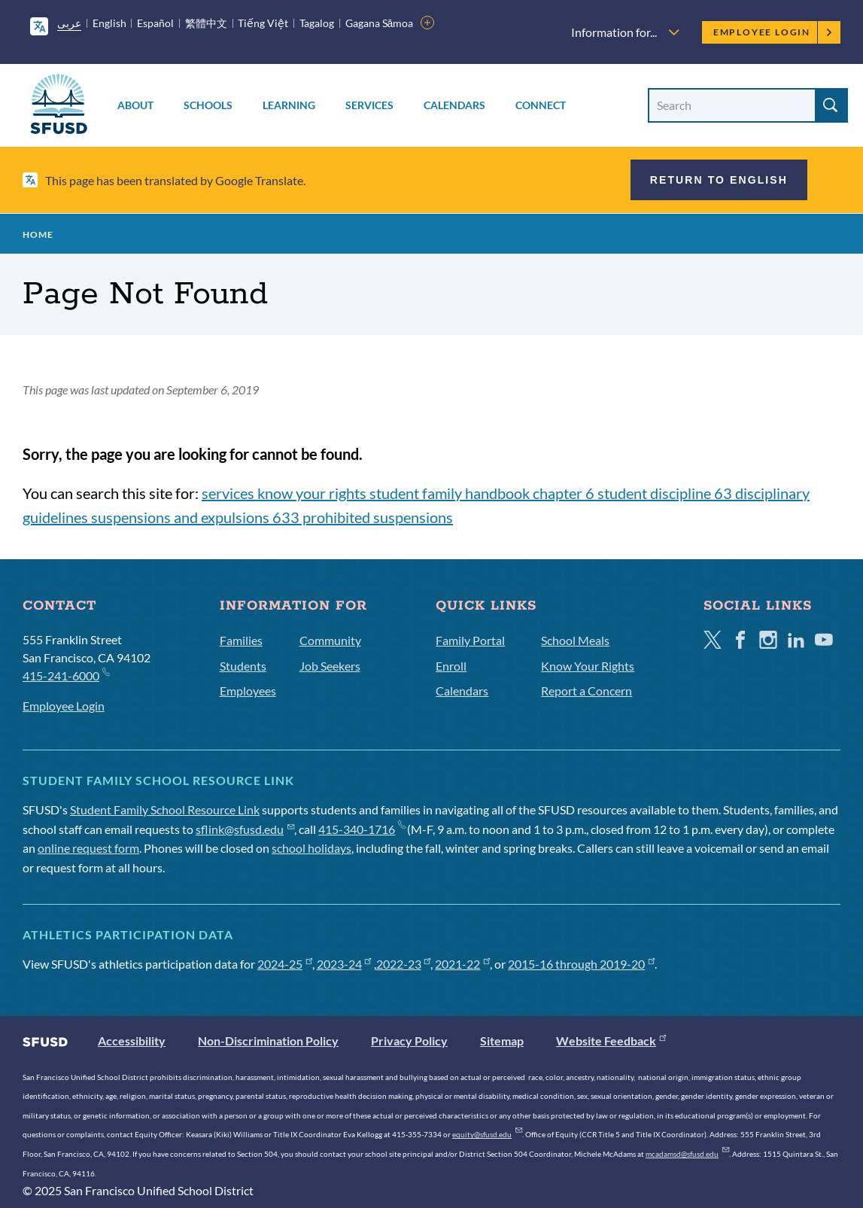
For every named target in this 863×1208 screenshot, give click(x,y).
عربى (69, 23)
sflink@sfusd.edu (245, 829)
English (109, 23)
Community (330, 640)
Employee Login (773, 32)
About (135, 105)
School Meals (575, 640)
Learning (289, 105)
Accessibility (132, 1040)
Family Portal (470, 640)
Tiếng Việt (263, 23)
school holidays (311, 848)
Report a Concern (586, 690)
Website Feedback (611, 1040)
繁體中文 (206, 23)
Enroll (451, 666)
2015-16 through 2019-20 (581, 964)
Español (155, 23)
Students (243, 666)
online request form (88, 848)
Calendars (454, 105)
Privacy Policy (409, 1040)
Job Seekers (329, 666)
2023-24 (344, 964)
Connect (540, 105)
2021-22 (462, 964)
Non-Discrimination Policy (268, 1040)
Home (38, 234)
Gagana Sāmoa (379, 23)
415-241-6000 (66, 675)
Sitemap (502, 1040)
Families (241, 640)
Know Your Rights (587, 666)
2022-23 (403, 964)
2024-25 (284, 964)
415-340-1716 (361, 829)
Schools (208, 105)
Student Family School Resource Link (165, 809)
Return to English (719, 180)
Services (369, 105)
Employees (248, 690)
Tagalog (316, 23)
